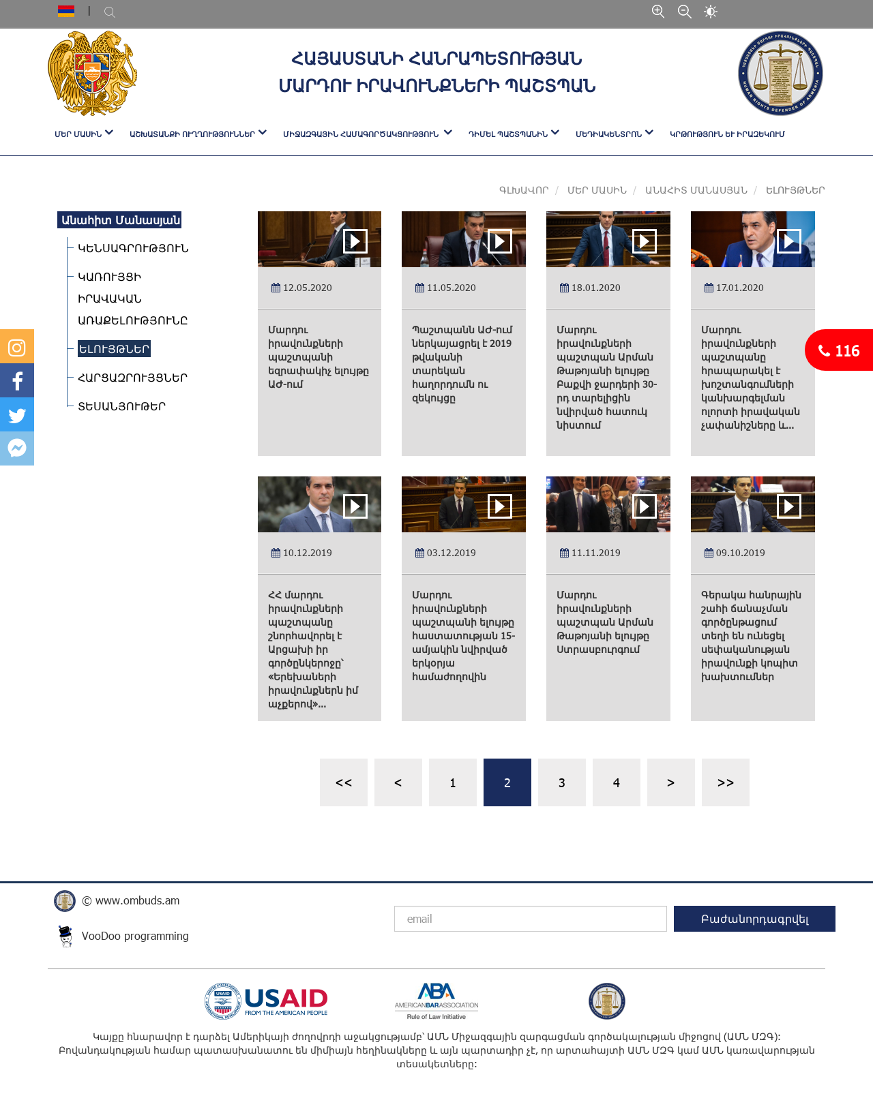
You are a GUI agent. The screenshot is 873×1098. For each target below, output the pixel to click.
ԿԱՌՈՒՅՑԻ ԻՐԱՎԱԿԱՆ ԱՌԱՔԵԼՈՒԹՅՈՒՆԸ (129, 298)
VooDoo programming (135, 935)
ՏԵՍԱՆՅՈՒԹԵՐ (118, 406)
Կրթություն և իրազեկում (727, 133)
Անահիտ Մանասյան (696, 189)
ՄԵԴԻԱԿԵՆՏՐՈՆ (609, 133)
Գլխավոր (524, 189)
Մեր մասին (596, 189)
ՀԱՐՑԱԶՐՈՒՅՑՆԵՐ (128, 377)
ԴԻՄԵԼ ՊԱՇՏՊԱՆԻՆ (508, 133)
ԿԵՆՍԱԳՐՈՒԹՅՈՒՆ (129, 248)
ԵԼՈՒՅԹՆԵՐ (110, 348)
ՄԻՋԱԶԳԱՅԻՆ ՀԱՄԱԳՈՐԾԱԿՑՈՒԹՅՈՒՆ (362, 133)
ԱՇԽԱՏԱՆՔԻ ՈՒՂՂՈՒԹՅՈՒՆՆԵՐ (192, 133)
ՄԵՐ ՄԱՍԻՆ (78, 133)
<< (344, 782)
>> (726, 782)
